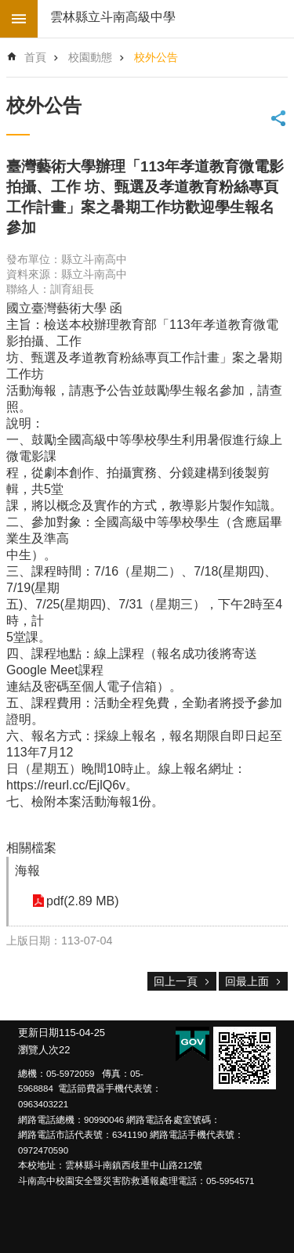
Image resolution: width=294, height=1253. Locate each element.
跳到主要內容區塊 (8, 8)
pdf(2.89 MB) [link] (82, 901)
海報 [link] (27, 870)
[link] (244, 1058)
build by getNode (19, 19)
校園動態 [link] (90, 57)
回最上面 (247, 981)
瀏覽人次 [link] (38, 1050)
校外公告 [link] (156, 57)
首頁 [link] (35, 57)
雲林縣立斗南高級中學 (113, 16)
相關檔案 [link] (31, 847)
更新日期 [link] (38, 1032)
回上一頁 (176, 981)
